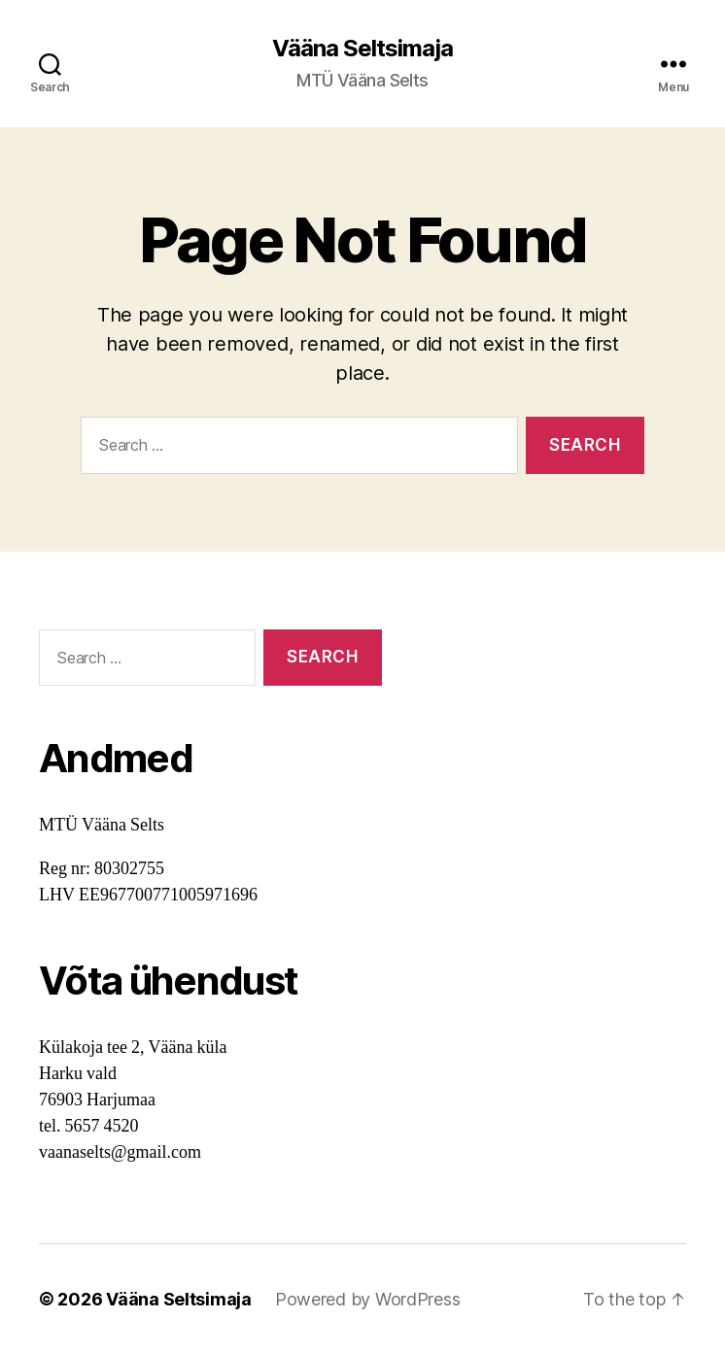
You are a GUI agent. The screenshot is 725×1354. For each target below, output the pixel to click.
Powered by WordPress (368, 1299)
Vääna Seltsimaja (362, 48)
